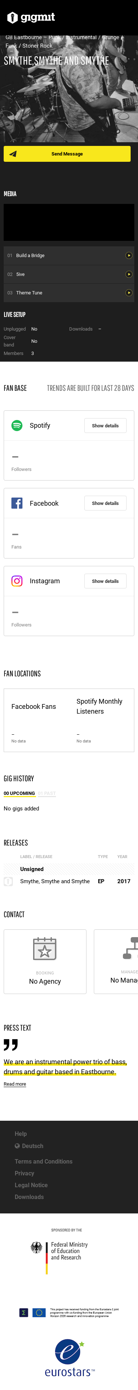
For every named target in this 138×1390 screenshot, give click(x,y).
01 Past (47, 793)
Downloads (29, 1197)
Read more (15, 1084)
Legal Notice (31, 1185)
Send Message (67, 154)
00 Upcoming (20, 793)
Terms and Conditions (43, 1161)
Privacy (24, 1173)
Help (21, 1133)
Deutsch (32, 1146)
